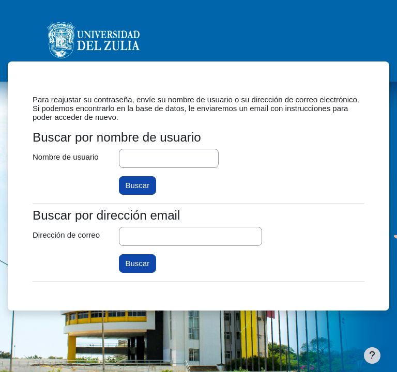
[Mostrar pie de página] (372, 355)
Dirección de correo (66, 234)
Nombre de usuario (66, 156)
